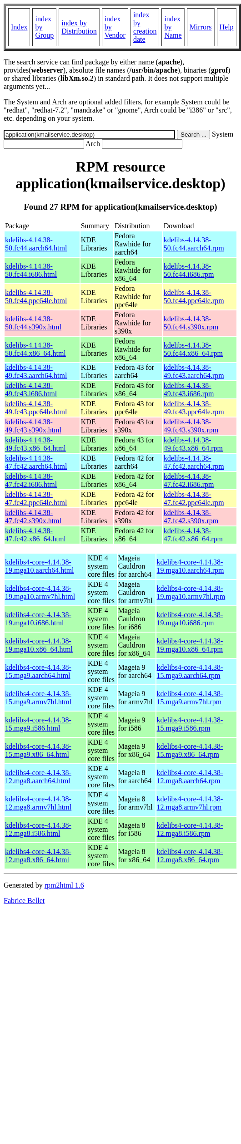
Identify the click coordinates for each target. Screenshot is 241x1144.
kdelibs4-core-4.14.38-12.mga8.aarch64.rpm (190, 777)
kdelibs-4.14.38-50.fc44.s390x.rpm (191, 323)
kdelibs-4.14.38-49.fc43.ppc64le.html (36, 408)
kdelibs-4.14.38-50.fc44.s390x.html (33, 323)
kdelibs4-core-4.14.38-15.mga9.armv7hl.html (38, 698)
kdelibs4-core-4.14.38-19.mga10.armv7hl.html (40, 592)
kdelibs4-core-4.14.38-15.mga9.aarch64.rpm (190, 671)
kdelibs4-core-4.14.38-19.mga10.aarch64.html (39, 566)
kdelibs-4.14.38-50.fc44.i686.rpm (189, 270)
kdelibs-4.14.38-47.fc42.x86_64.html (35, 535)
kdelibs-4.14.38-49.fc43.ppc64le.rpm (194, 408)
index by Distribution (78, 27)
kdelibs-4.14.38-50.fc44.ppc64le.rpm (194, 296)
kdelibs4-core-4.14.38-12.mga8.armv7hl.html (38, 803)
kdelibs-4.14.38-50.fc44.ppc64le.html (36, 296)
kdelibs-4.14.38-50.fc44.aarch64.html (36, 244)
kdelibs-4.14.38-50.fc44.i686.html (31, 270)
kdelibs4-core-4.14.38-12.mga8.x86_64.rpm (190, 856)
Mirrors (201, 27)
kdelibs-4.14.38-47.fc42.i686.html (31, 480)
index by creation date (145, 27)
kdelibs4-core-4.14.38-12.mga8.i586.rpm (190, 829)
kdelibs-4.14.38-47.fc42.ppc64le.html (36, 498)
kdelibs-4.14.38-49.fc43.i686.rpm (189, 390)
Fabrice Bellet (24, 900)
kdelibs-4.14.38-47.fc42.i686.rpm (189, 480)
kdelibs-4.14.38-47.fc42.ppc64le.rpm (194, 498)
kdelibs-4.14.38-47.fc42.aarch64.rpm (194, 462)
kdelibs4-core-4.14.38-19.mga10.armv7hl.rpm (191, 592)
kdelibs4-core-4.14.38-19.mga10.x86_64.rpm (190, 645)
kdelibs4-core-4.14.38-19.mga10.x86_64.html (39, 645)
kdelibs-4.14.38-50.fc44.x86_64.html (35, 349)
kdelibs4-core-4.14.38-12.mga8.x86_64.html (38, 856)
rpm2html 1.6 (64, 885)
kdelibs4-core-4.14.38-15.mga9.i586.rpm (190, 724)
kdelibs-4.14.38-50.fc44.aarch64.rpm (194, 244)
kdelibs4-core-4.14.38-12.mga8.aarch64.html (38, 777)
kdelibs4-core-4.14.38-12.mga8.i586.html (38, 829)
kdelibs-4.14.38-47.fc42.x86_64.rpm (193, 535)
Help (227, 27)
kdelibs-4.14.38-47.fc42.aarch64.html (36, 462)
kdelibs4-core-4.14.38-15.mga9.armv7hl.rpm (190, 698)
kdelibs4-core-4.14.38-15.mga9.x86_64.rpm (190, 750)
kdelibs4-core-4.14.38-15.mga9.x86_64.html (38, 750)
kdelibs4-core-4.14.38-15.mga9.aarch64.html (38, 671)
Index (19, 27)
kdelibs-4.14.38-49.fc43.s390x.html (33, 426)
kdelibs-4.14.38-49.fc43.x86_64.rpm (193, 444)
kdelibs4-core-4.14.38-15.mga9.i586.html (38, 724)
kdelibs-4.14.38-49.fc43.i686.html (31, 390)
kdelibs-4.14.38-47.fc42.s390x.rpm (191, 517)
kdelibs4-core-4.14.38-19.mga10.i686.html (38, 619)
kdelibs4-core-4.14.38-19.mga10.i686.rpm (190, 619)
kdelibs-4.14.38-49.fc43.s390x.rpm (191, 426)
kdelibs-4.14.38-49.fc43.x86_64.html (35, 444)
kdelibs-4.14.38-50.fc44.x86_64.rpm (193, 349)
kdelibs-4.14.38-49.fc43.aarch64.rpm (194, 371)
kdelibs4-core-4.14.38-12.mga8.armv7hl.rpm (190, 803)
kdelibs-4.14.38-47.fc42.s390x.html (33, 517)
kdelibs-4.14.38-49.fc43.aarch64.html (36, 371)
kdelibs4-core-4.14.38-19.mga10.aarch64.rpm (190, 566)
